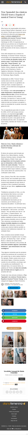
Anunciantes (14, 418)
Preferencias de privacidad (14, 382)
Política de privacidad (14, 411)
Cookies (14, 409)
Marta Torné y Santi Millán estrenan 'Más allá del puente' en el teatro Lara (7, 301)
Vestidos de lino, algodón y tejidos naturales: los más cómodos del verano (20, 360)
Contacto (14, 416)
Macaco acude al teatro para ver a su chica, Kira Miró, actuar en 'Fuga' (6, 293)
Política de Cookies (10, 384)
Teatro (11, 281)
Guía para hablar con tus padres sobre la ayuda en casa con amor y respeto (8, 360)
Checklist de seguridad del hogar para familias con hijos (20, 344)
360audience (18, 428)
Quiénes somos (14, 407)
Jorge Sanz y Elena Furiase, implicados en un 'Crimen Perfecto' (20, 293)
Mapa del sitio (14, 420)
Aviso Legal (14, 413)
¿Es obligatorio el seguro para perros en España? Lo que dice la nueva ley (8, 344)
